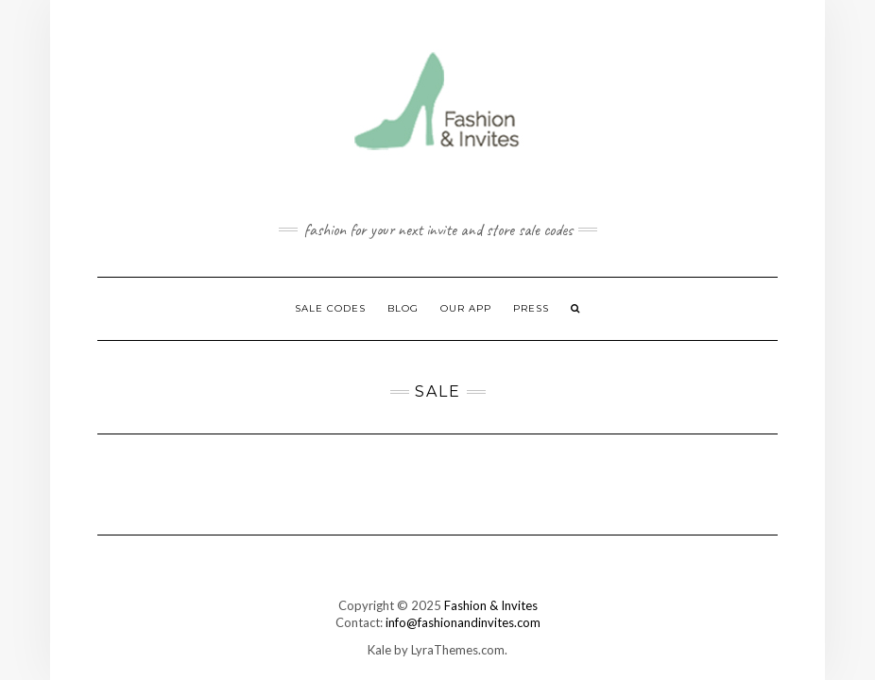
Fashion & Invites (491, 605)
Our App (465, 308)
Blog (403, 308)
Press (531, 308)
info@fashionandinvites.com (463, 622)
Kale (379, 649)
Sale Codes (330, 308)
